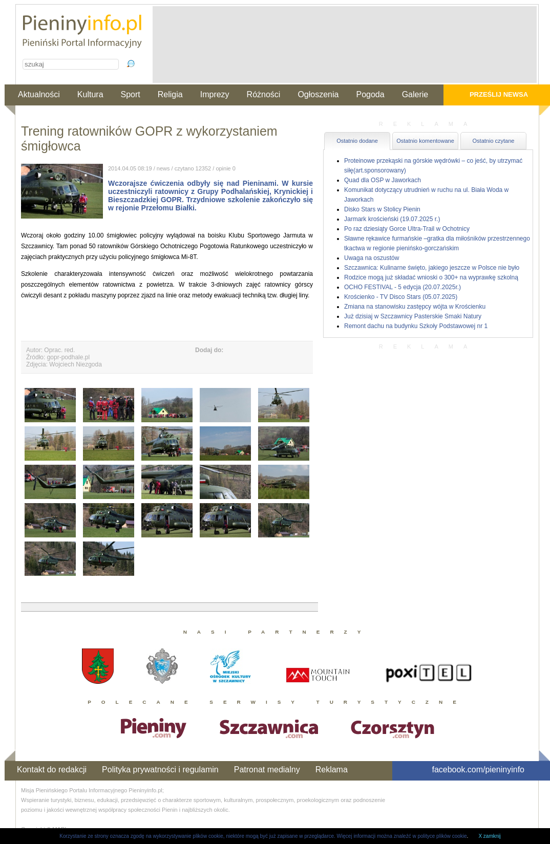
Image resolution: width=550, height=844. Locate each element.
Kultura (90, 94)
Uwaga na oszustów (371, 258)
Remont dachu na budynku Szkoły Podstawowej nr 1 (416, 326)
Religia (170, 94)
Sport (130, 94)
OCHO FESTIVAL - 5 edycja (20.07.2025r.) (402, 287)
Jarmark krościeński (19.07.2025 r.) (392, 219)
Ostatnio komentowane (425, 141)
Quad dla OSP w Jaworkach (382, 180)
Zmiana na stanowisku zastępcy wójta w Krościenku (414, 306)
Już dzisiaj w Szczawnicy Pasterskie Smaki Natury (412, 316)
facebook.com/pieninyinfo (478, 769)
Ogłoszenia (318, 94)
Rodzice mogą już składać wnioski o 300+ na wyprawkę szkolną (431, 277)
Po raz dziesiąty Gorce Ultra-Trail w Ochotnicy (407, 228)
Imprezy (214, 94)
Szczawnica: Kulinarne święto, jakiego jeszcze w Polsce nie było (431, 267)
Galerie (415, 94)
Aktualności (39, 94)
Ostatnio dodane (357, 141)
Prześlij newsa (499, 94)
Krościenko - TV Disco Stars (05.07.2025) (400, 296)
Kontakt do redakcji (52, 769)
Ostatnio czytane (494, 141)
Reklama (331, 769)
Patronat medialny (267, 769)
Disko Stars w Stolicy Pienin (382, 209)
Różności (264, 94)
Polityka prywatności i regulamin (160, 769)
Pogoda (370, 94)
